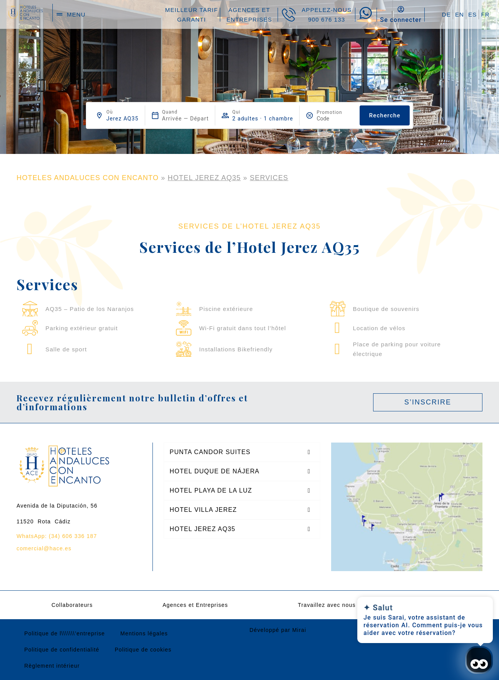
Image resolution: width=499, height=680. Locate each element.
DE (446, 14)
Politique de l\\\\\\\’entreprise (64, 633)
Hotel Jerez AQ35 (204, 178)
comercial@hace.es (44, 548)
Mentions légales (144, 633)
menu (76, 14)
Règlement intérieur (52, 666)
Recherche (384, 115)
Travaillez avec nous (326, 605)
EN (459, 14)
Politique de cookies (143, 650)
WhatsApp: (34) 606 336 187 (57, 536)
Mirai (299, 630)
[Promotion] (334, 118)
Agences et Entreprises (195, 605)
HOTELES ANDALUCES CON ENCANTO (88, 178)
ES (472, 14)
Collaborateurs (72, 605)
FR (485, 14)
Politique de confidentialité (61, 650)
